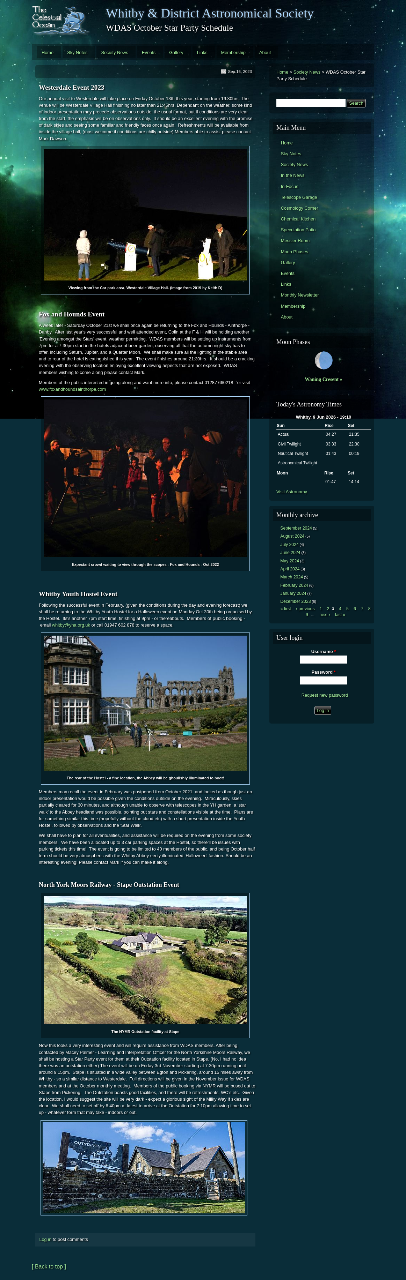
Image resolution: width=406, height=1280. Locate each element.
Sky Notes (77, 52)
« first (286, 608)
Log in (45, 1239)
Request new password (325, 695)
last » (340, 614)
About (265, 52)
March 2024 (291, 577)
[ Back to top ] (49, 1267)
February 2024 (294, 585)
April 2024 (289, 569)
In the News (293, 175)
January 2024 (293, 593)
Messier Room (295, 240)
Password (324, 672)
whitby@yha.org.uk (71, 625)
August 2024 (292, 536)
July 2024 (289, 544)
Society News (114, 52)
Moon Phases (294, 251)
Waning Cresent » (323, 379)
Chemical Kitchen (298, 219)
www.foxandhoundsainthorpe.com (72, 389)
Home (47, 52)
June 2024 (290, 552)
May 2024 (289, 561)
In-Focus (289, 186)
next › (324, 614)
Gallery (176, 52)
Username (323, 651)
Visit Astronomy (291, 491)
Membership (233, 52)
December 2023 (295, 601)
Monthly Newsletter (300, 295)
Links (202, 52)
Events (148, 52)
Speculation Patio (298, 229)
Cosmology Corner (299, 208)
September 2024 (296, 528)
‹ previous (305, 608)
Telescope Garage (299, 197)
